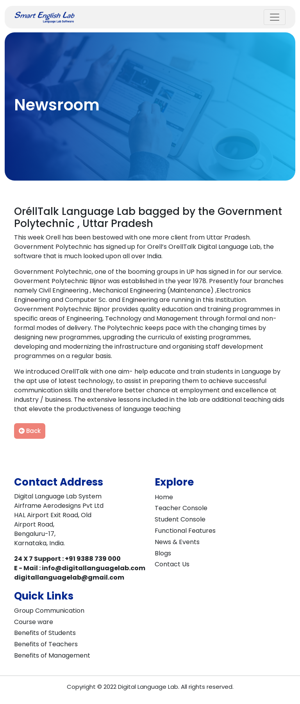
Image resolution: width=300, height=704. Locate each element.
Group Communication (49, 610)
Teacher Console (181, 508)
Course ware (33, 621)
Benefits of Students (45, 632)
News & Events (177, 541)
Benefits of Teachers (46, 644)
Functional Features (185, 530)
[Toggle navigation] (275, 17)
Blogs (163, 553)
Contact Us (172, 564)
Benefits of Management (52, 655)
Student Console (180, 519)
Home (164, 497)
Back (30, 431)
